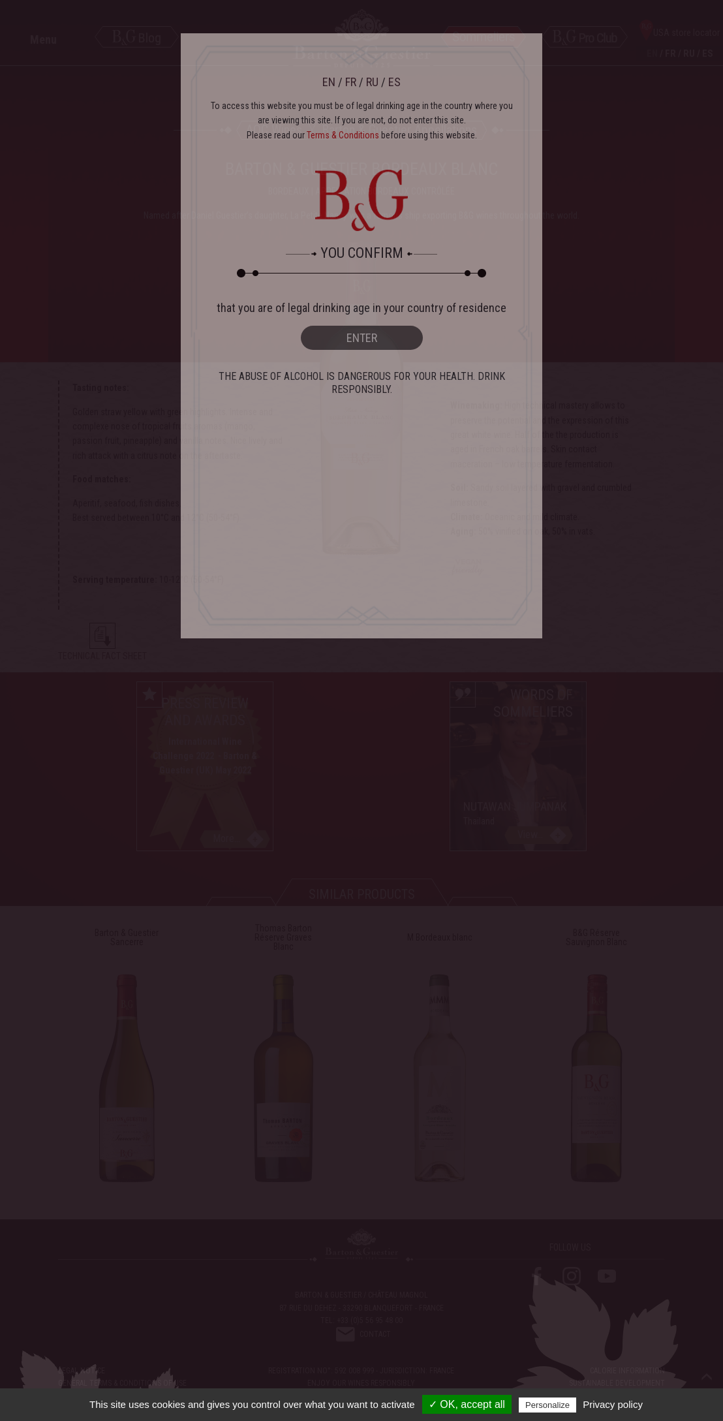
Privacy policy (613, 1404)
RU (372, 82)
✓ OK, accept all (467, 1404)
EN (328, 82)
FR (350, 82)
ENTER (361, 338)
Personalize (547, 1405)
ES (394, 82)
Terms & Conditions (343, 135)
